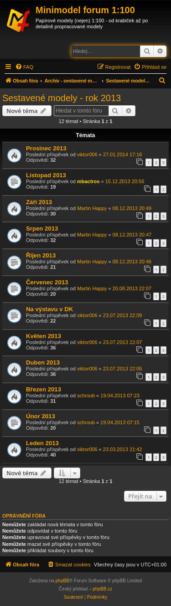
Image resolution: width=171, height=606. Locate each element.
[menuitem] (24, 67)
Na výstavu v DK (49, 309)
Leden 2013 (42, 443)
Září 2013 (39, 202)
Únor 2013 (40, 416)
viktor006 (87, 154)
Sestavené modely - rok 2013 (61, 98)
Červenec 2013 (47, 282)
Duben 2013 (43, 362)
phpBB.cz (102, 588)
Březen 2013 (43, 389)
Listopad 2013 (46, 175)
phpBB (62, 580)
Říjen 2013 (41, 255)
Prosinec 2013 (46, 148)
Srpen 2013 (42, 228)
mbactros (88, 181)
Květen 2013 (43, 336)
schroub (86, 395)
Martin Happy (92, 208)
